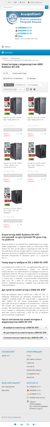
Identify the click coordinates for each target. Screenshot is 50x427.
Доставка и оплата (34, 359)
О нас (29, 356)
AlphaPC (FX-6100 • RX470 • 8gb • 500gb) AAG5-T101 (37, 119)
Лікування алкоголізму (30, 417)
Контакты (30, 366)
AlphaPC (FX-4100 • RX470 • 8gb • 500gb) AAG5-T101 (13, 119)
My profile (5, 390)
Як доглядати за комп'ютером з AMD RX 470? (25, 332)
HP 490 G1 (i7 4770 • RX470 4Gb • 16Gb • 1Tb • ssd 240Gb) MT (12, 211)
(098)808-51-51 (25, 27)
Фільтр (9, 85)
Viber (20, 36)
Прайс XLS (6, 356)
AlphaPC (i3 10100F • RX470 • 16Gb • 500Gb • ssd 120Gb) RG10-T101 (13, 165)
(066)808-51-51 (25, 30)
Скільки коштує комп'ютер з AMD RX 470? (23, 337)
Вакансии (30, 377)
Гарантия (30, 363)
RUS (9, 2)
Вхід (22, 2)
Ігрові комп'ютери (19, 73)
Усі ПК (5, 73)
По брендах (31, 78)
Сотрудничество (33, 374)
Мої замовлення (8, 387)
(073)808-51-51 (25, 33)
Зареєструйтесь (35, 2)
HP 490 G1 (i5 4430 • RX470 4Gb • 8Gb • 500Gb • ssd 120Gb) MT (36, 165)
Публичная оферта (34, 370)
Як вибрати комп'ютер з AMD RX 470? (21, 327)
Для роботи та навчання (12, 78)
